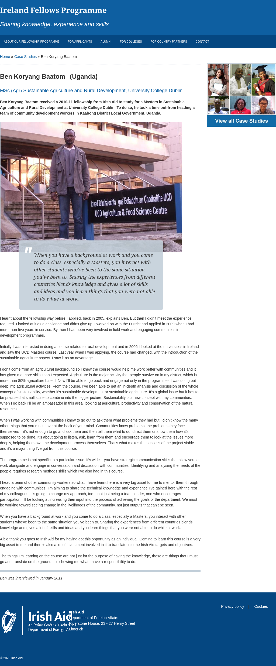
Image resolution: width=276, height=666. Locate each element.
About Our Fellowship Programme (31, 41)
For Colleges (131, 41)
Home (5, 56)
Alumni (106, 41)
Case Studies (25, 56)
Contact (202, 41)
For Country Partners (168, 41)
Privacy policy (232, 606)
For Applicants (80, 41)
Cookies (261, 606)
